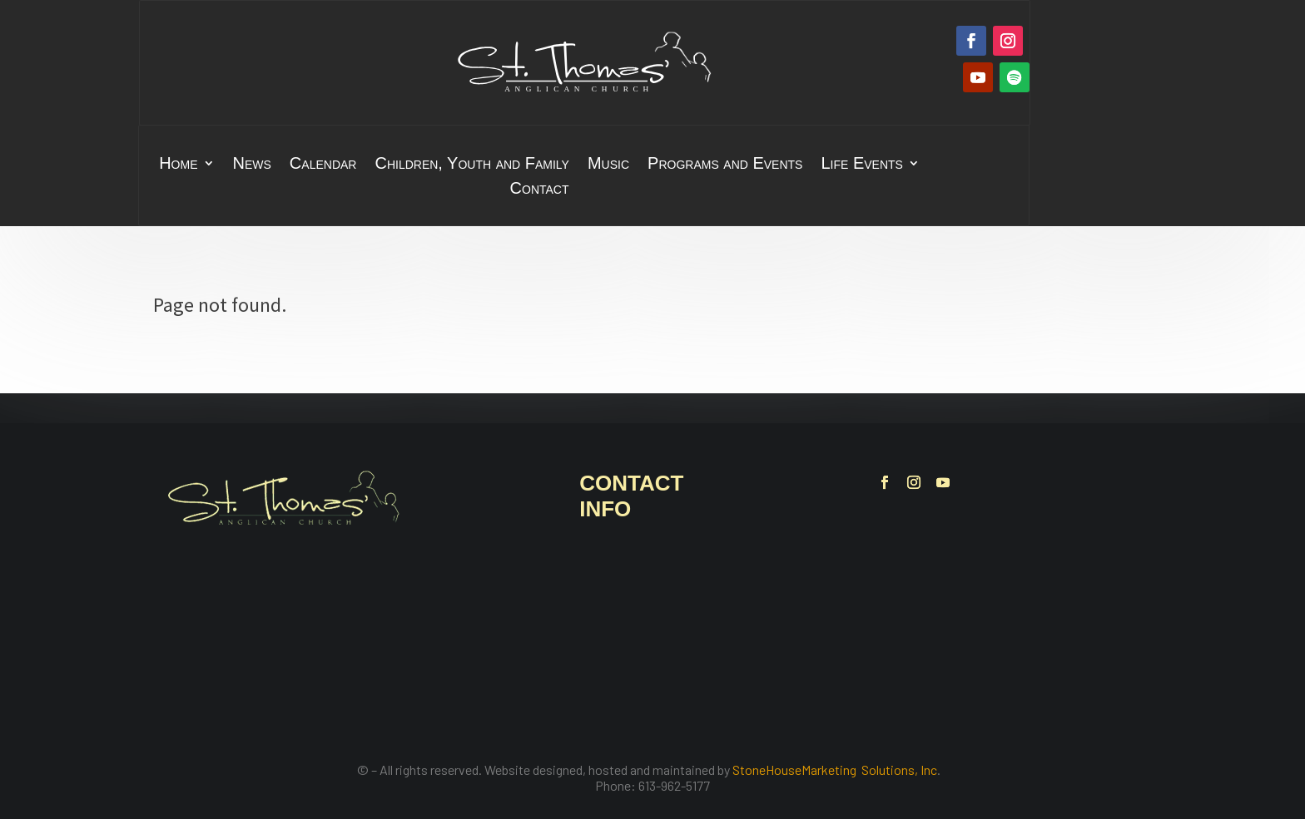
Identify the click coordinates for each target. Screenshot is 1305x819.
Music (608, 164)
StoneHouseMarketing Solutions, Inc (834, 769)
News (252, 164)
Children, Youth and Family (472, 164)
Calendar (323, 164)
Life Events (861, 164)
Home (178, 164)
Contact (539, 189)
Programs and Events (725, 164)
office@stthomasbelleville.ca (687, 654)
